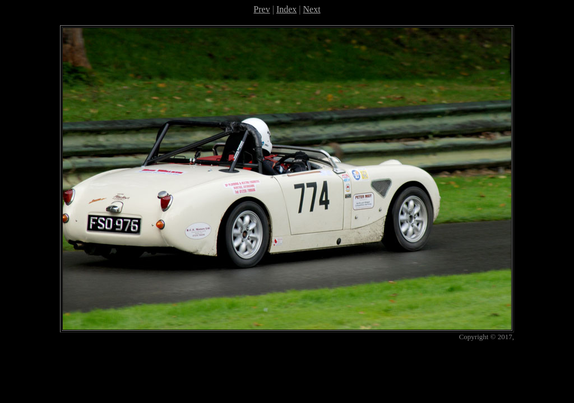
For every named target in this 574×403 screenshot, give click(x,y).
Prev (261, 9)
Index (286, 9)
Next (312, 9)
